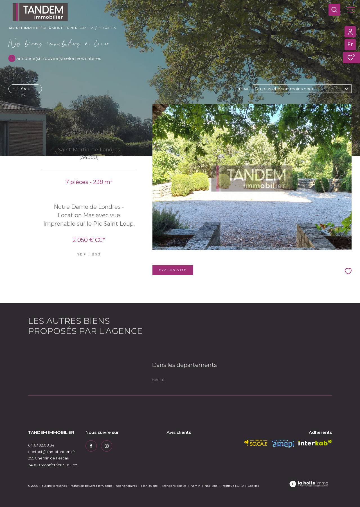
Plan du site (150, 486)
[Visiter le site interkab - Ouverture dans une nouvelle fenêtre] (315, 443)
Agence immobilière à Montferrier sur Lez (50, 28)
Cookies (253, 486)
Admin (196, 486)
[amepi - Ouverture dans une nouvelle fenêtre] (283, 444)
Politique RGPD (233, 486)
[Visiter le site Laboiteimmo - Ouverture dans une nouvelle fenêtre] (309, 484)
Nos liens (211, 486)
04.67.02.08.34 (41, 445)
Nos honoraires (126, 486)
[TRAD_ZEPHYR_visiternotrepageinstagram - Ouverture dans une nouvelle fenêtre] (106, 446)
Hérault (25, 88)
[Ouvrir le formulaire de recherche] (334, 10)
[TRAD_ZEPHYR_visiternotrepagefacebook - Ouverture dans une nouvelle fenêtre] (91, 446)
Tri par (243, 89)
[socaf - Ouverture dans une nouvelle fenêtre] (256, 443)
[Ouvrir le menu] (351, 10)
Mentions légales (174, 486)
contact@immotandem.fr (51, 451)
